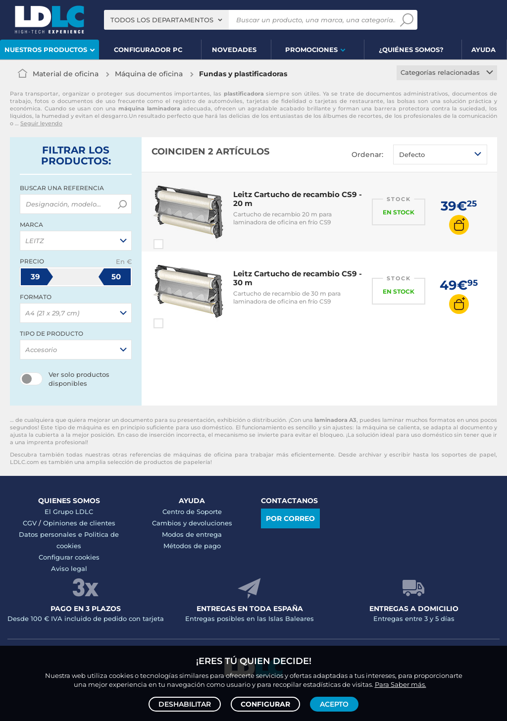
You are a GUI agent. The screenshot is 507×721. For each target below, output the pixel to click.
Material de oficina (66, 73)
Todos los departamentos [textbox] (161, 20)
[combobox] (166, 20)
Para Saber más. (400, 684)
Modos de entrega (192, 534)
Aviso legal (69, 568)
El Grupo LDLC (69, 511)
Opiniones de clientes (79, 523)
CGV (30, 523)
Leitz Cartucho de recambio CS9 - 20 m (297, 199)
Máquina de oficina (149, 73)
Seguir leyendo (41, 123)
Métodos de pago (192, 546)
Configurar (265, 704)
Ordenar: (367, 154)
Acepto (334, 704)
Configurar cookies (69, 557)
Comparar (176, 244)
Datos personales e (51, 534)
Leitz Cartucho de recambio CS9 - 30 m (297, 278)
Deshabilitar (184, 704)
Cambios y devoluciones (192, 523)
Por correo (290, 518)
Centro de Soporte (192, 511)
